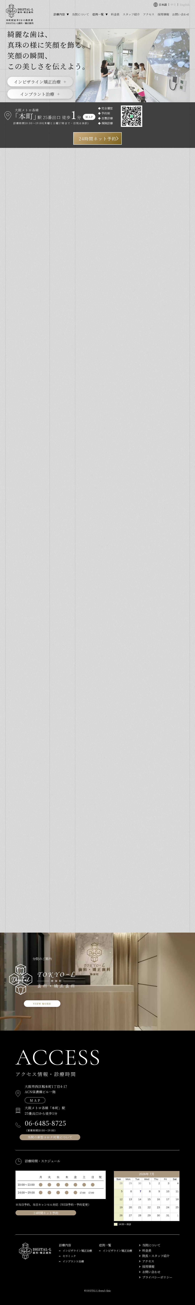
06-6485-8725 (45, 1122)
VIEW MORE (42, 1003)
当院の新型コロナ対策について (50, 1137)
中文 (173, 4)
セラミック (69, 1256)
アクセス (148, 14)
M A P (89, 117)
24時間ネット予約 (97, 138)
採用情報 (163, 14)
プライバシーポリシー (157, 1277)
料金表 (115, 14)
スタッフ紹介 (131, 14)
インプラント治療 (37, 94)
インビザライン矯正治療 (37, 82)
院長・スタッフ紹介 (156, 1256)
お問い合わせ (180, 14)
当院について (80, 14)
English (185, 4)
